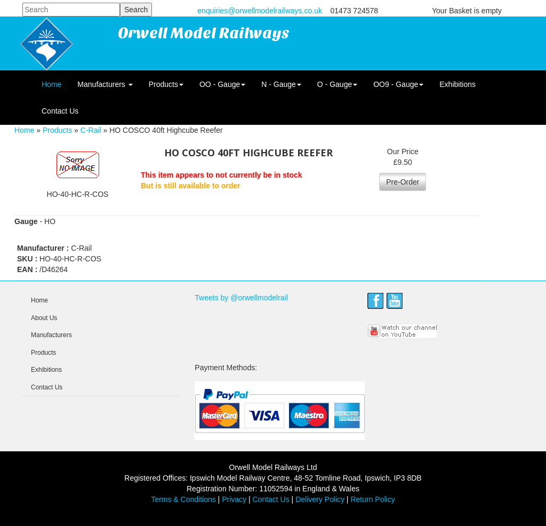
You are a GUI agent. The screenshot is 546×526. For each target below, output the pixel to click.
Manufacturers (104, 84)
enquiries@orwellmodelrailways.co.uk (259, 10)
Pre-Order (402, 182)
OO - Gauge (222, 84)
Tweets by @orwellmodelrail (241, 297)
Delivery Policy (319, 499)
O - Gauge (337, 84)
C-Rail (91, 130)
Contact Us (60, 111)
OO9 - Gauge (398, 84)
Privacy (234, 499)
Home (51, 84)
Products (166, 84)
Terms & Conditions (183, 499)
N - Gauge (281, 84)
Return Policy (372, 499)
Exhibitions (457, 84)
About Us (44, 318)
